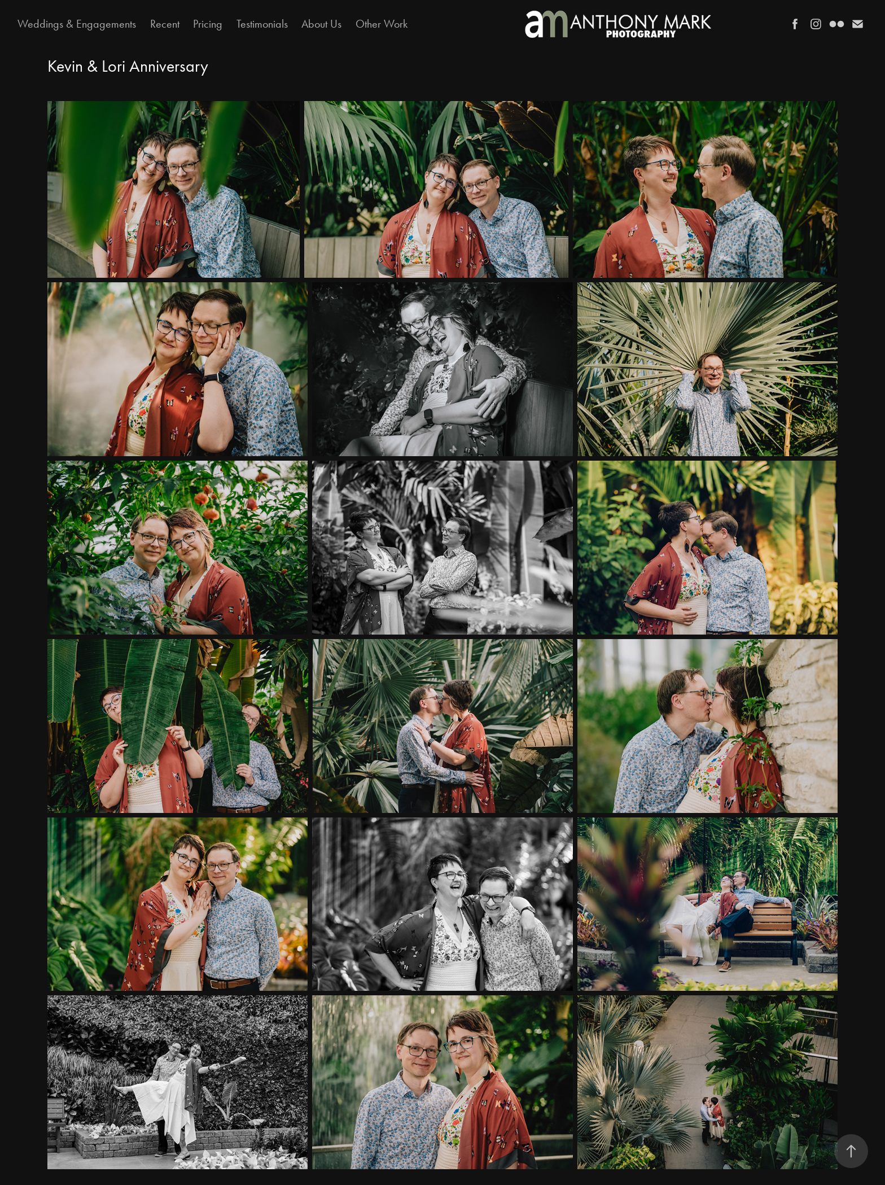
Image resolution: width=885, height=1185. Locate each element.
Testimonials (262, 23)
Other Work (382, 23)
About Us (321, 23)
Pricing (207, 23)
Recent (164, 23)
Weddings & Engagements (76, 23)
